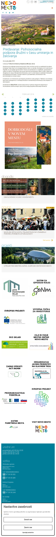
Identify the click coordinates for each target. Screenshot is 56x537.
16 (35, 107)
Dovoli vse (28, 520)
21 (20, 110)
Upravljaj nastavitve (28, 532)
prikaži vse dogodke (48, 116)
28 (20, 114)
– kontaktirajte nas (46, 2)
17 (43, 107)
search (28, 1)
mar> (53, 94)
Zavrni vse (28, 527)
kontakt (31, 1)
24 (43, 110)
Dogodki (5, 45)
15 (28, 107)
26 (5, 114)
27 (12, 114)
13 (12, 107)
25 (51, 110)
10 (43, 103)
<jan (3, 94)
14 (20, 107)
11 (51, 103)
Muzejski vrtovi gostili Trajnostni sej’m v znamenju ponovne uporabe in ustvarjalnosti (25, 233)
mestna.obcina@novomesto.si (12, 471)
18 (51, 107)
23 (35, 110)
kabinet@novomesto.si (11, 489)
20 (12, 110)
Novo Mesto (12, 5)
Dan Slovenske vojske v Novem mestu (19, 197)
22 (28, 110)
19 (5, 110)
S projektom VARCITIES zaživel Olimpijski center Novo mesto (27, 266)
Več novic (46, 240)
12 (5, 107)
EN (35, 2)
